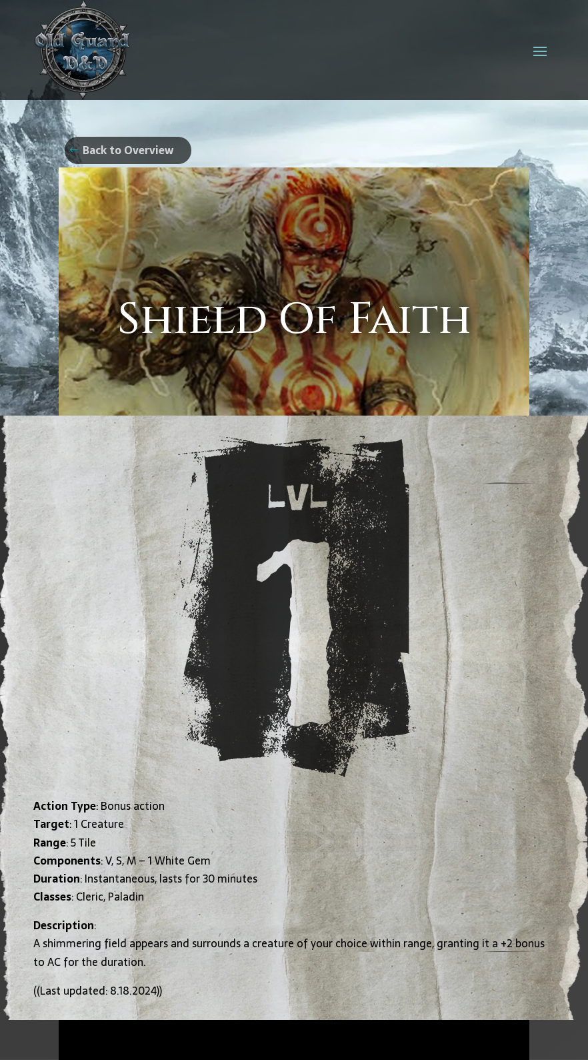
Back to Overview (128, 150)
